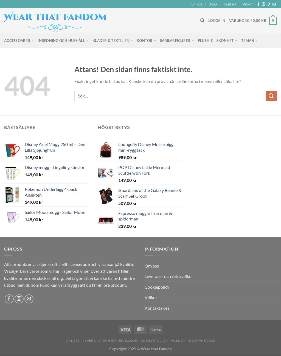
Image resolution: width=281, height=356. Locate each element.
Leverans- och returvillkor (169, 276)
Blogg (213, 4)
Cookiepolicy (157, 286)
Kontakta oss (157, 308)
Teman (249, 40)
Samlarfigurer (177, 40)
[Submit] (271, 96)
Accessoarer (19, 40)
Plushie (205, 40)
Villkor (248, 4)
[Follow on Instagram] (263, 4)
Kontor (146, 40)
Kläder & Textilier (112, 40)
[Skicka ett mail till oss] (274, 4)
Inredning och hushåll (63, 40)
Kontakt (230, 4)
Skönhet (227, 40)
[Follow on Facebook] (258, 4)
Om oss (197, 4)
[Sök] (202, 20)
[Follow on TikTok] (269, 4)
